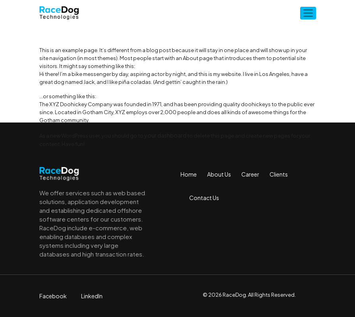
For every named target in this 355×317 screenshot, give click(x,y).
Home (188, 174)
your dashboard (165, 135)
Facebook (53, 295)
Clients (279, 174)
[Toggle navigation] (308, 13)
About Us (219, 174)
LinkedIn (92, 295)
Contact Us (204, 197)
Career (250, 174)
